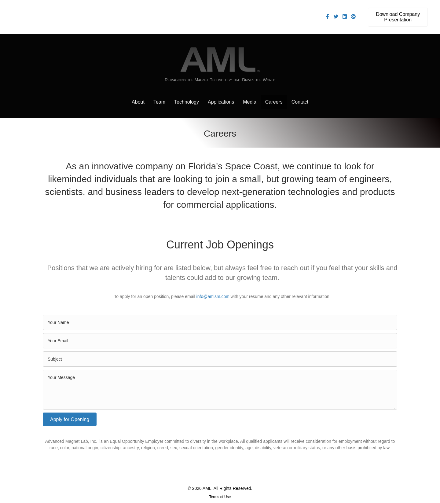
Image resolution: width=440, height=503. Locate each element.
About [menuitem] (138, 102)
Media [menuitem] (249, 102)
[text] (220, 322)
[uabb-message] (220, 389)
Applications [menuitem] (221, 102)
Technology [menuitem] (186, 102)
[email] (220, 340)
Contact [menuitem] (300, 102)
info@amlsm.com (212, 296)
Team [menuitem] (159, 102)
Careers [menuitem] (274, 102)
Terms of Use (220, 497)
